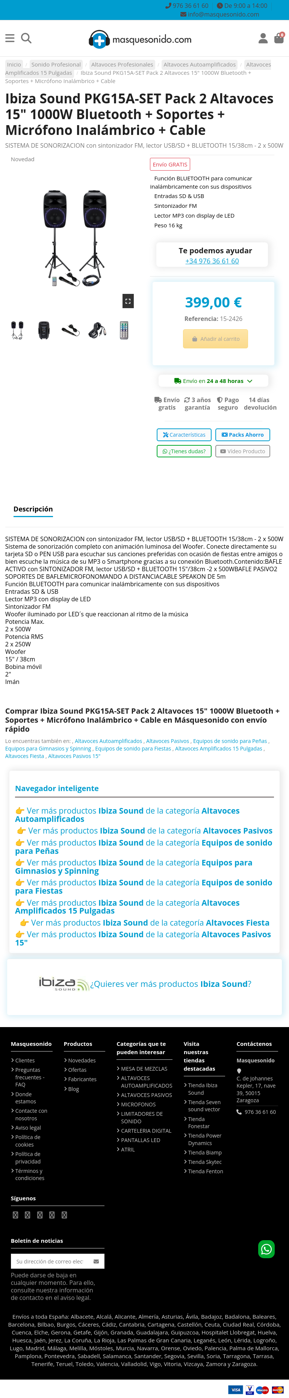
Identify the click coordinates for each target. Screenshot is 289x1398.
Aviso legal (28, 1127)
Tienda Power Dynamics (205, 1139)
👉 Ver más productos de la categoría (127, 814)
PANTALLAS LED (140, 1140)
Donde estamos (25, 1098)
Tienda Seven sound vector (204, 1105)
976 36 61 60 (260, 1111)
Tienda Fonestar (199, 1122)
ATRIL (128, 1149)
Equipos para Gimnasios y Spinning (48, 748)
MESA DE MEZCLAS (144, 1068)
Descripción (33, 509)
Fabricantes (82, 1079)
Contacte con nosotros (31, 1114)
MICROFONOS (138, 1104)
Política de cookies (28, 1140)
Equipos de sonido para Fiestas (133, 748)
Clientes (25, 1060)
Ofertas (77, 1069)
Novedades (82, 1060)
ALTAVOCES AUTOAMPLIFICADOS (146, 1081)
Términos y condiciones (30, 1174)
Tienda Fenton (205, 1171)
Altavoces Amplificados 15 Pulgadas (218, 748)
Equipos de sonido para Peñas (230, 740)
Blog (73, 1088)
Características (184, 434)
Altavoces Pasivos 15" (74, 756)
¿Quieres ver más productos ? (170, 983)
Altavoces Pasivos (167, 740)
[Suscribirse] (96, 1261)
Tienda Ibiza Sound (203, 1089)
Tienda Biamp (205, 1152)
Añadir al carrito (215, 338)
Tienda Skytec (205, 1161)
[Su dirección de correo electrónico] (49, 1261)
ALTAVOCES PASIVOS (146, 1094)
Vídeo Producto (242, 451)
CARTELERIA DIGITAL (146, 1130)
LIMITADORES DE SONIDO (142, 1117)
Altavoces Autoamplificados (108, 740)
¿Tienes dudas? (184, 451)
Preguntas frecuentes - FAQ (30, 1077)
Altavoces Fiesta (24, 756)
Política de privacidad (28, 1157)
